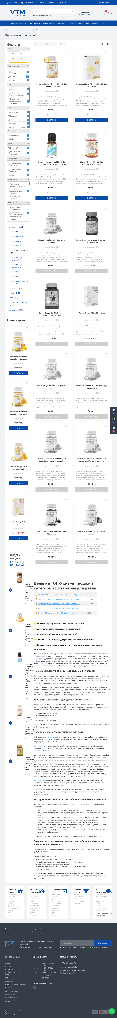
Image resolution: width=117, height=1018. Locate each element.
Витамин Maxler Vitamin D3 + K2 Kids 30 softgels (57, 613)
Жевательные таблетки (15, 170)
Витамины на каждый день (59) (19, 282)
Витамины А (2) (17, 241)
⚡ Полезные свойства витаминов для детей (55, 634)
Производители (11, 998)
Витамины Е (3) (17, 272)
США (12, 139)
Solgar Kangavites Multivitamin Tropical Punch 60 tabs (30, 763)
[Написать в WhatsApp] (112, 1011)
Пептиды (60, 23)
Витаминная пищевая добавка (17, 94)
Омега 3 (37, 789)
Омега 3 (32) (15, 293)
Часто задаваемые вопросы (16, 984)
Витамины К (27, 930)
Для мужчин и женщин (15, 153)
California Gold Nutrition (16, 71)
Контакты (9, 988)
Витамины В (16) (17, 246)
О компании (62, 3)
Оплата (41, 3)
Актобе (54, 929)
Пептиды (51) (14, 298)
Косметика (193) (16, 310)
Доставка (51, 3)
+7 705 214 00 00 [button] (68, 963)
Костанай (72, 16)
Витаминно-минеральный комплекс (15, 101)
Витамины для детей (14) (19, 251)
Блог (104, 23)
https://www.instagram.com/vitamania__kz (34, 987)
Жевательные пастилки (15, 164)
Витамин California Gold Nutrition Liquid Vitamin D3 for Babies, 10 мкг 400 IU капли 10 (52, 164)
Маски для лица (61, 16)
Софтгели (14, 175)
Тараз (52, 16)
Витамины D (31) (17, 236)
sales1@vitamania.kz (68, 967)
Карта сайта (10, 994)
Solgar (12, 80)
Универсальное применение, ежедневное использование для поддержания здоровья (17, 213)
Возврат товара (11, 991)
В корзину (18, 373)
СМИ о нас (9, 978)
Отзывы (10, 29)
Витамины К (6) (17, 276)
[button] (113, 429)
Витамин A (38, 746)
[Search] (72, 11)
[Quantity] (51, 114)
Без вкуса (14, 116)
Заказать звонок (84, 14)
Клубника (14, 123)
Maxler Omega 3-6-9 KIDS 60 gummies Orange (18, 469)
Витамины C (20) (17, 232)
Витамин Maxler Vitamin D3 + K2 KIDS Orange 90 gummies (60, 594)
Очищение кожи (18, 930)
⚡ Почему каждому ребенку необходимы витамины (60, 623)
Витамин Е (38, 780)
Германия (14, 135)
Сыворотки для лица (35, 930)
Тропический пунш (17, 127)
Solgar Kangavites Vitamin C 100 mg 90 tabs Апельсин (59, 604)
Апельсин (14, 112)
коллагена (38, 659)
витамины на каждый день (52, 737)
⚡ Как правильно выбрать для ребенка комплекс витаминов (64, 639)
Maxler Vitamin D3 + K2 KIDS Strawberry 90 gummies (58, 608)
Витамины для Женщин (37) (16, 258)
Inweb (21, 1013)
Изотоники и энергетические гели (45, 931)
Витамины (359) (16, 227)
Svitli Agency (22, 1011)
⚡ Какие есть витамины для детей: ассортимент (58, 629)
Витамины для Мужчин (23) (16, 266)
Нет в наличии (51, 271)
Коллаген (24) (16, 288)
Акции (19, 29)
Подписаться (102, 943)
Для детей (14, 148)
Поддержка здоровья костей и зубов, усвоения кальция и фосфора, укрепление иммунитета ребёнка (18, 191)
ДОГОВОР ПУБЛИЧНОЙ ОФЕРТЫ (80, 947)
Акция (12, 89)
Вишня (12, 120)
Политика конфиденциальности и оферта (14, 972)
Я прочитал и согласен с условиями (85, 947)
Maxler (12, 76)
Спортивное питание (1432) (18, 303)
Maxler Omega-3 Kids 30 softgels (91, 313)
